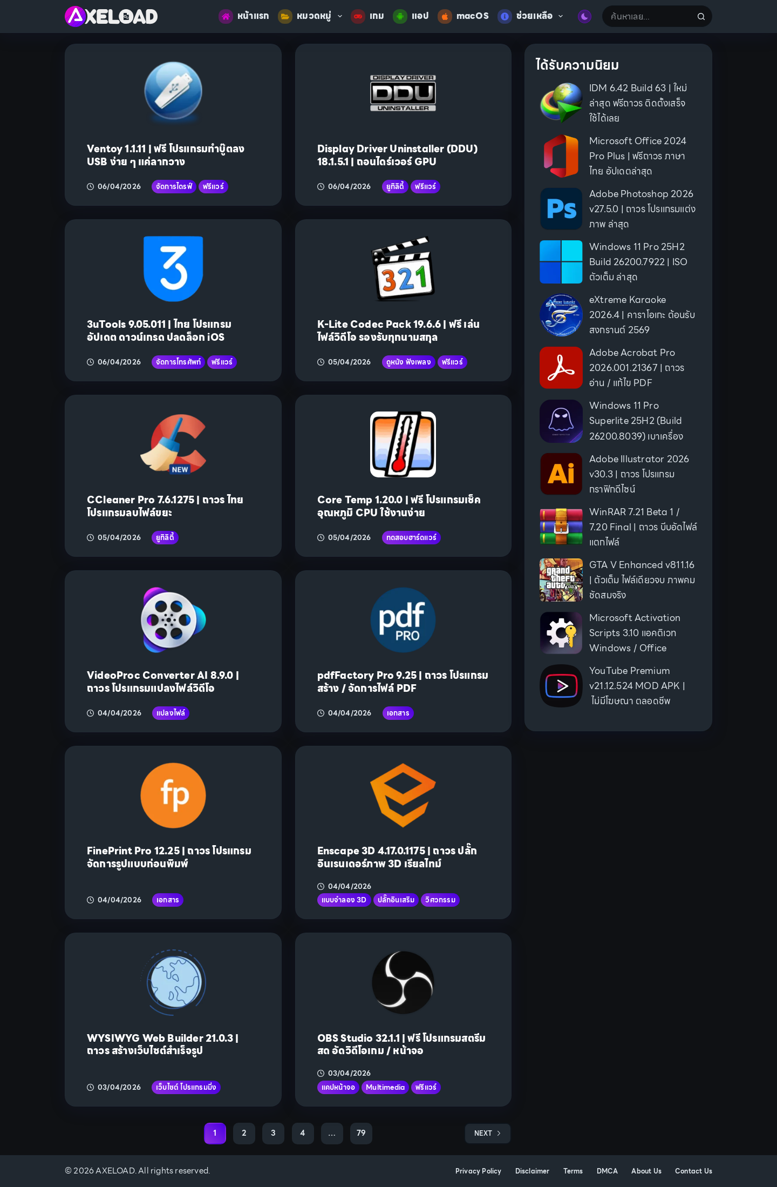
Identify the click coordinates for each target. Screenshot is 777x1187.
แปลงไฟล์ (170, 713)
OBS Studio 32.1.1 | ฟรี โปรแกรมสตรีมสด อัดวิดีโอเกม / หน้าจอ (401, 1044)
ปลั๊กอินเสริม (396, 900)
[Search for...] (646, 16)
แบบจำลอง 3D (344, 900)
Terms (573, 1171)
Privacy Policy (478, 1171)
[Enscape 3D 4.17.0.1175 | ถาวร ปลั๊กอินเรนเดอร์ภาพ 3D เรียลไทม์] (403, 795)
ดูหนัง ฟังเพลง (408, 362)
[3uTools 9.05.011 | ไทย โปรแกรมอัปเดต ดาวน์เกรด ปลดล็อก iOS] (173, 269)
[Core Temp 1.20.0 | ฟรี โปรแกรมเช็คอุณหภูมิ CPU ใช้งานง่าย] (403, 444)
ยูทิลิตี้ (395, 186)
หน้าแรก (244, 16)
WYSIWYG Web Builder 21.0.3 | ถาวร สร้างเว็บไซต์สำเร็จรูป (163, 1044)
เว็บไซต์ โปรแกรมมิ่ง (186, 1087)
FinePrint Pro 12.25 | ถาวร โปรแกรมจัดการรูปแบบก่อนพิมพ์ (169, 857)
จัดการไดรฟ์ (174, 186)
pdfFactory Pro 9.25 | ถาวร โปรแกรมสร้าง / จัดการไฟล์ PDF (403, 681)
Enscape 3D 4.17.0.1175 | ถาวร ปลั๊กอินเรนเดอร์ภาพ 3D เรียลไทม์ (397, 857)
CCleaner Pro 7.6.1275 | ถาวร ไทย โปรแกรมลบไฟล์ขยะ (165, 506)
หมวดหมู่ (312, 16)
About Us (646, 1171)
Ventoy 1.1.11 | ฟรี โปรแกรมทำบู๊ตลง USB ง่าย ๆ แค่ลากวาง (165, 155)
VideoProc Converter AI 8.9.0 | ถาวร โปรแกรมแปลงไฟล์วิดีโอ (163, 681)
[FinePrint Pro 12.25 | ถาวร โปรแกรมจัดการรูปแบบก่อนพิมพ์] (173, 795)
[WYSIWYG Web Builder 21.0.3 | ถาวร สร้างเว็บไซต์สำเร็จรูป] (173, 982)
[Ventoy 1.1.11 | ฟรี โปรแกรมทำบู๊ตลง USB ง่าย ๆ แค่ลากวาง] (173, 93)
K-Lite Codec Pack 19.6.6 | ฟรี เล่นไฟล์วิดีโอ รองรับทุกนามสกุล (398, 330)
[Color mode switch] (584, 16)
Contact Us (693, 1171)
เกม (368, 16)
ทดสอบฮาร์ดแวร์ (411, 537)
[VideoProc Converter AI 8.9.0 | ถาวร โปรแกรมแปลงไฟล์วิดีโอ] (173, 620)
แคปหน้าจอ (339, 1087)
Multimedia (385, 1087)
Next (487, 1133)
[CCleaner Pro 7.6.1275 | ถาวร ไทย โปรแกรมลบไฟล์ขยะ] (173, 444)
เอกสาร (398, 713)
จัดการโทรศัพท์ (178, 362)
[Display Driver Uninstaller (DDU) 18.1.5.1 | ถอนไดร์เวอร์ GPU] (403, 93)
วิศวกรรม (440, 900)
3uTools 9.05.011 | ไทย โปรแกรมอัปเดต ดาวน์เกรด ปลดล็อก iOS (159, 330)
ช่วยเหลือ (532, 16)
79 (361, 1133)
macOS (463, 16)
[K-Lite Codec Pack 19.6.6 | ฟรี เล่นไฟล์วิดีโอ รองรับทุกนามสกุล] (403, 269)
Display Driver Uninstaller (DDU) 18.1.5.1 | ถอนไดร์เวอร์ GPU (397, 155)
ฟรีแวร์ (213, 186)
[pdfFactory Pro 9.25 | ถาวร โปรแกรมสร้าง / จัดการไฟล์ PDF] (403, 620)
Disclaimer (532, 1171)
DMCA (607, 1171)
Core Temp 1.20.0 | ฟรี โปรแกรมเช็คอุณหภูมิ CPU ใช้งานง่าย (399, 506)
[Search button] (701, 16)
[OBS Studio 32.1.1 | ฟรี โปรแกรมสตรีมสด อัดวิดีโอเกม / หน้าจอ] (403, 982)
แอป (411, 16)
